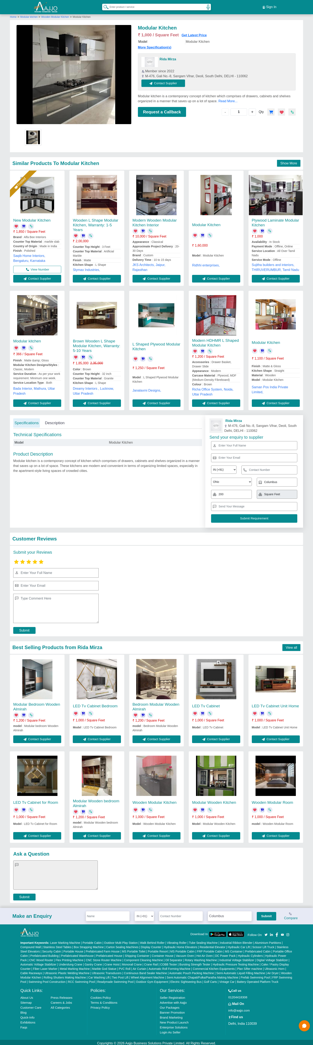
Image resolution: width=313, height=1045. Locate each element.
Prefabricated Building (44, 954)
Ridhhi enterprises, (206, 263)
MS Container (234, 949)
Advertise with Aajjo (173, 1000)
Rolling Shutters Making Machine (65, 975)
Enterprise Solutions (174, 1025)
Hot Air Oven (204, 954)
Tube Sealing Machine (203, 941)
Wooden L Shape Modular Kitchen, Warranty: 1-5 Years (95, 223)
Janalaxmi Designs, (147, 388)
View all (291, 645)
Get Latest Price (194, 33)
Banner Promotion (172, 1010)
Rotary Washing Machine (201, 958)
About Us (26, 996)
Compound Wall (30, 945)
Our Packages (169, 1005)
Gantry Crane (93, 962)
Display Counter (151, 945)
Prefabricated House (109, 954)
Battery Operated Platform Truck (257, 980)
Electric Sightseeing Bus (186, 980)
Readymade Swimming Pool (115, 980)
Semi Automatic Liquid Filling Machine (240, 971)
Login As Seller (170, 1030)
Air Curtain (139, 967)
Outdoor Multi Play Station (121, 941)
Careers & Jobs (61, 1000)
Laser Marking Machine (65, 941)
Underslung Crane (70, 962)
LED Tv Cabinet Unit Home (275, 704)
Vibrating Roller (176, 941)
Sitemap (26, 1000)
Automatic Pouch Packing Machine (191, 971)
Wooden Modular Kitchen (55, 15)
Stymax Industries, (86, 268)
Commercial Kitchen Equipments (214, 967)
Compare (291, 914)
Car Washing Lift (99, 975)
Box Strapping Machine (89, 945)
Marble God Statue (104, 967)
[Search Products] (104, 6)
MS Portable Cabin (182, 949)
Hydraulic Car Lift (239, 945)
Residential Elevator (212, 945)
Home (13, 15)
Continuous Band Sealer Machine (145, 971)
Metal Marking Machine (75, 967)
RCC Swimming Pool (81, 980)
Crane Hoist (112, 962)
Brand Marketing (171, 1015)
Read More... (227, 99)
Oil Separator (173, 958)
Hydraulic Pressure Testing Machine (236, 962)
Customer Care (30, 1005)
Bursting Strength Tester (194, 962)
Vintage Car (227, 980)
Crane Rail (151, 962)
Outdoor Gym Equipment (152, 980)
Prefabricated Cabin (258, 949)
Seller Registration (172, 996)
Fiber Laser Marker (45, 967)
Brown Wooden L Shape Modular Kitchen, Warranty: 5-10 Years (96, 344)
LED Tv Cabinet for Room (35, 800)
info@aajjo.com (239, 1008)
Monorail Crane (132, 962)
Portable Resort (158, 949)
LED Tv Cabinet (206, 704)
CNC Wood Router (41, 958)
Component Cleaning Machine (143, 958)
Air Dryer (273, 971)
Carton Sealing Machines (122, 945)
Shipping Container (137, 954)
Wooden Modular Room (272, 800)
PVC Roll (124, 967)
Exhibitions (27, 1020)
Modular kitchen (29, 15)
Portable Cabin (92, 941)
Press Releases (61, 996)
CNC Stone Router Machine (104, 958)
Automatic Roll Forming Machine (169, 967)
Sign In (269, 6)
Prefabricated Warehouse (77, 954)
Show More (288, 161)
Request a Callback (162, 110)
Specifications (26, 421)
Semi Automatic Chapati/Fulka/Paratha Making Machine (202, 975)
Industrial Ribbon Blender (236, 941)
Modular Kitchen (206, 223)
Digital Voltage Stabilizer (272, 958)
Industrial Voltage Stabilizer (236, 958)
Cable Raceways (31, 971)
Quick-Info (27, 1015)
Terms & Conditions (104, 1000)
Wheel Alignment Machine (147, 975)
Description (55, 421)
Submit (24, 629)
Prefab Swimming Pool (255, 975)
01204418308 (237, 995)
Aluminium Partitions (268, 941)
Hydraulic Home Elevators (180, 945)
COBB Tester (168, 962)
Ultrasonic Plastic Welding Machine (67, 971)
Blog (23, 1010)
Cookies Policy (101, 996)
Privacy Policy (100, 1005)
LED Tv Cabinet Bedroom (95, 704)
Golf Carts (210, 980)
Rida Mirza (168, 57)
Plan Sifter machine (249, 967)
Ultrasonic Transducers (107, 971)
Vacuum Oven (185, 954)
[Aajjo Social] (266, 932)
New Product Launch (174, 1020)
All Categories (60, 1005)
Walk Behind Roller (152, 941)
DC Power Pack (225, 954)
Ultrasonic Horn (274, 967)
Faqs (23, 1025)
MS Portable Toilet (133, 949)
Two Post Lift (120, 975)
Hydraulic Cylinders (250, 954)
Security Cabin (51, 949)
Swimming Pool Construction (47, 980)
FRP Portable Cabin (209, 949)
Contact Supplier (165, 81)
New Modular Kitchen (32, 218)
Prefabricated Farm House (102, 949)
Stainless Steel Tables (57, 945)
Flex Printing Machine (70, 958)
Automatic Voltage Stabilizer (38, 962)
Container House (162, 954)
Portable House (73, 949)
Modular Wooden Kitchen (214, 800)
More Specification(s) (154, 45)
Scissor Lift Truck (263, 945)
